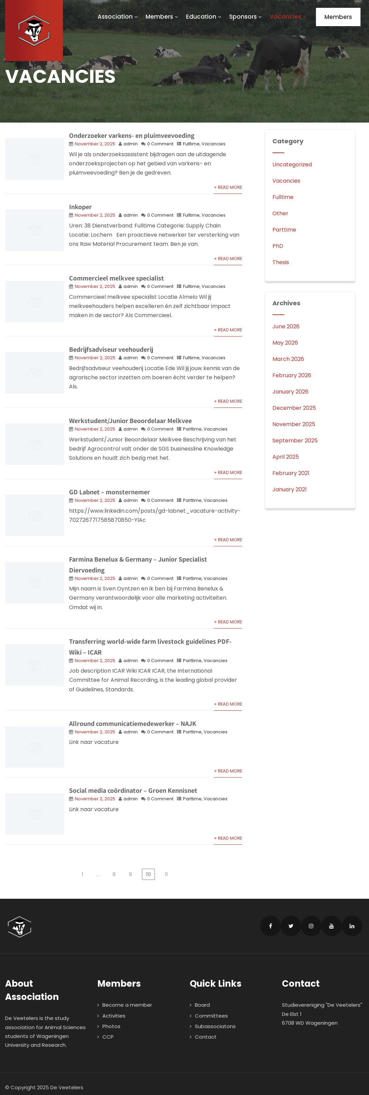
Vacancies (288, 17)
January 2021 (289, 489)
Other (280, 213)
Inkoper (80, 206)
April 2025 (285, 457)
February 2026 (291, 375)
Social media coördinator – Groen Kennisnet (133, 785)
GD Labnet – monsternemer (109, 492)
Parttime (192, 429)
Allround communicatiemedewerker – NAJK (132, 720)
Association (118, 17)
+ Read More (228, 187)
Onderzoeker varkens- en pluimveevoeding (132, 135)
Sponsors (246, 17)
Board (202, 997)
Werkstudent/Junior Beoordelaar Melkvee (130, 420)
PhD (277, 246)
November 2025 (293, 424)
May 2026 (285, 343)
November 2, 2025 (95, 144)
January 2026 (290, 392)
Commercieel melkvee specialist (116, 278)
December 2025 (294, 408)
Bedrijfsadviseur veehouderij (111, 349)
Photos (111, 1018)
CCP (108, 1029)
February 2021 (290, 473)
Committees (211, 1007)
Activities (113, 1007)
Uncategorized (292, 164)
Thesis (280, 262)
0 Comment (160, 144)
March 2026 (288, 359)
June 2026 (286, 326)
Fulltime (191, 144)
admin (130, 144)
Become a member (127, 997)
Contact (206, 1029)
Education (204, 17)
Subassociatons (215, 1018)
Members (162, 17)
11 (166, 866)
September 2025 (295, 440)
